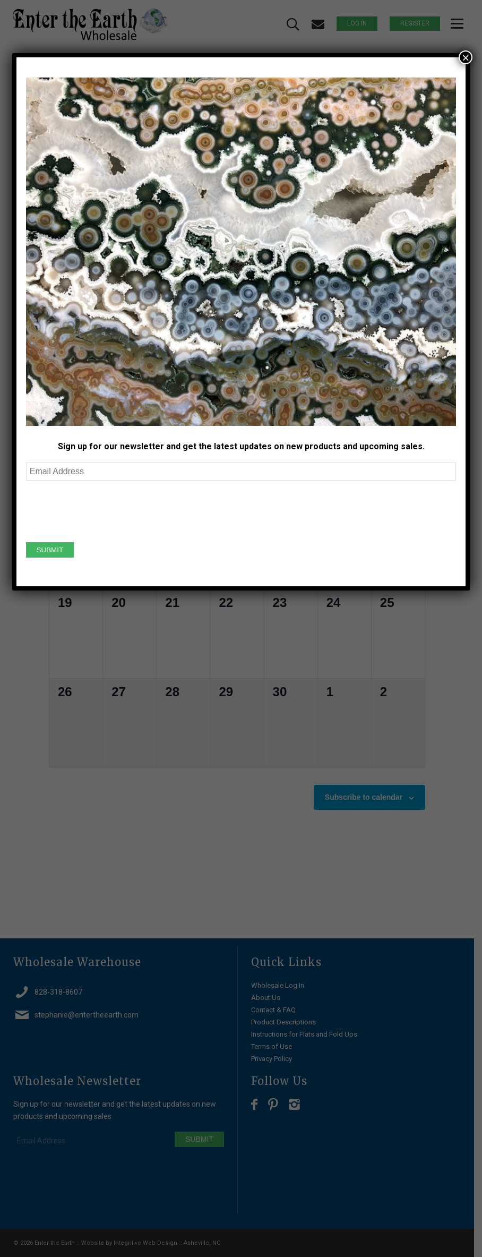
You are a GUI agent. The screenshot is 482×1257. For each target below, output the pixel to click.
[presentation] (106, 510)
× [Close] (465, 57)
